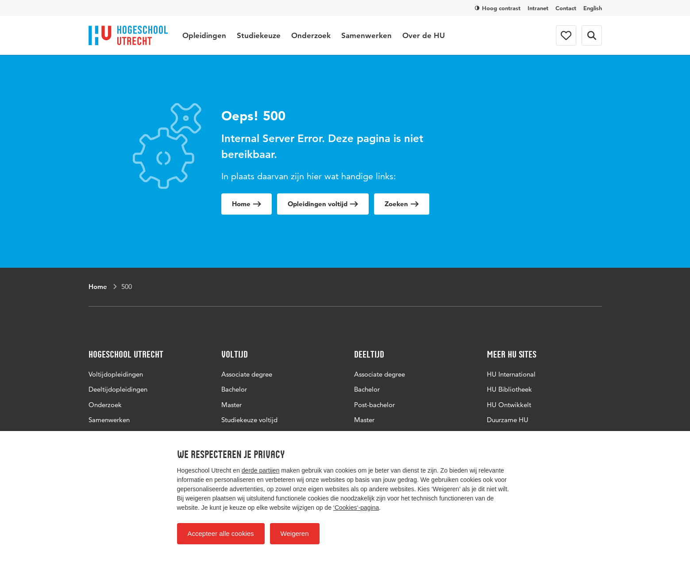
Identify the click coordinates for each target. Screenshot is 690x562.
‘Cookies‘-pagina (356, 507)
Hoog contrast (497, 8)
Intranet (538, 8)
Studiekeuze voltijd (249, 420)
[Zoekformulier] (592, 35)
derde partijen (261, 470)
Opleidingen (204, 35)
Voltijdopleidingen (116, 374)
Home (246, 204)
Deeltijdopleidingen (118, 389)
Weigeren (295, 533)
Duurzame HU (507, 420)
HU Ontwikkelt (509, 404)
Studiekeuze (259, 35)
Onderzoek (311, 35)
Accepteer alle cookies (221, 533)
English (592, 8)
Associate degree (246, 374)
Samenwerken (366, 35)
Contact (565, 8)
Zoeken (402, 204)
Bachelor (234, 389)
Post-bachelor (374, 404)
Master (231, 404)
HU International (511, 374)
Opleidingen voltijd (323, 204)
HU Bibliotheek (509, 389)
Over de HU (423, 35)
